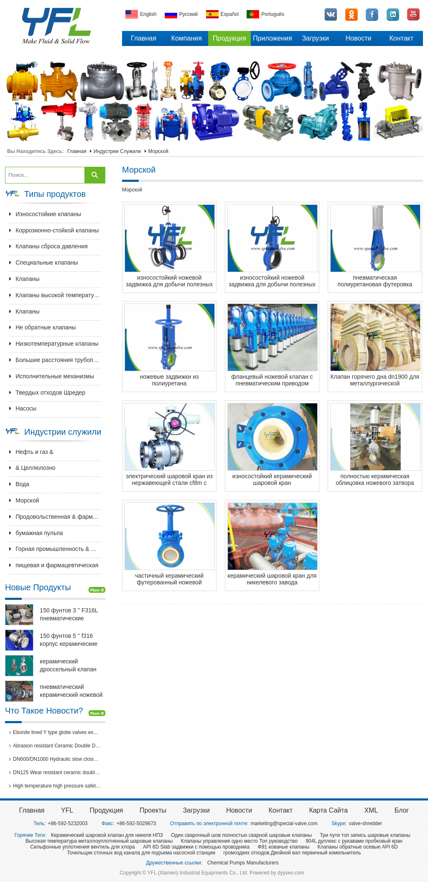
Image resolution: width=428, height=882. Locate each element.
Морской (158, 151)
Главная (143, 38)
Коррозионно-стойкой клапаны (54, 230)
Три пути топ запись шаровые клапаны (365, 835)
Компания (186, 38)
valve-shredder (365, 823)
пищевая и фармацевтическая (53, 565)
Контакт (401, 38)
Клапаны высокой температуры (55, 295)
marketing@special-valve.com (283, 823)
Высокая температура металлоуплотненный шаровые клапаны (99, 841)
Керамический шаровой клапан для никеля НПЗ (107, 835)
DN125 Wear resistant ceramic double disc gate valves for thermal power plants (55, 772)
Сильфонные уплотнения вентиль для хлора (82, 847)
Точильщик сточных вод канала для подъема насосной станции (141, 853)
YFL (67, 810)
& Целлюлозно (32, 467)
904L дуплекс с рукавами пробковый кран (354, 841)
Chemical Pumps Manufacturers (243, 863)
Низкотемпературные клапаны (53, 343)
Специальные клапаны (43, 262)
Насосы (22, 408)
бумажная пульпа (36, 533)
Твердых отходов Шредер (47, 392)
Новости (359, 38)
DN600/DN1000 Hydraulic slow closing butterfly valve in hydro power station (55, 759)
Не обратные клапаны (42, 327)
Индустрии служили (117, 151)
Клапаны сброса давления (48, 246)
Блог (402, 810)
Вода (19, 484)
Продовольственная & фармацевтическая (55, 516)
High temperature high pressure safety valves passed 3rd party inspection (55, 786)
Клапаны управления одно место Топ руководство (239, 841)
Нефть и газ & (31, 452)
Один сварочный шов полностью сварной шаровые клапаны (241, 835)
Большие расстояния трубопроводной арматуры (55, 360)
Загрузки (315, 38)
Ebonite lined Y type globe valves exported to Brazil (55, 732)
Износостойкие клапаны (45, 214)
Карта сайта (328, 810)
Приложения (272, 38)
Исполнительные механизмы (51, 376)
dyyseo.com (291, 873)
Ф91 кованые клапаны (284, 847)
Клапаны (24, 278)
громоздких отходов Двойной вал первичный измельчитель (292, 853)
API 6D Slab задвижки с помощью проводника (196, 847)
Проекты (153, 810)
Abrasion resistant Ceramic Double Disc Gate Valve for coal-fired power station (55, 746)
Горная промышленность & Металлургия (55, 549)
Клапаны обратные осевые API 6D (357, 847)
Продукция (229, 38)
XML (371, 810)
